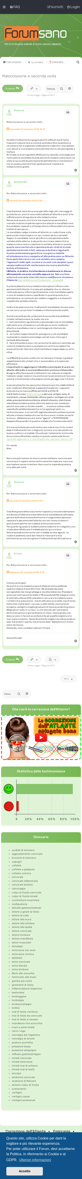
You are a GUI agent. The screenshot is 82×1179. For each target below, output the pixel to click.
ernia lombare (20, 969)
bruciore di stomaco (24, 857)
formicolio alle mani (24, 977)
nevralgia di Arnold (23, 1038)
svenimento (19, 1088)
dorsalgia (17, 946)
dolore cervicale (34, 394)
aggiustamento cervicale (27, 853)
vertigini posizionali (23, 1100)
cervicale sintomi (22, 884)
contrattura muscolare (25, 900)
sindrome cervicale (23, 1077)
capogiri (17, 861)
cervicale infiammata (25, 880)
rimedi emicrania (22, 1061)
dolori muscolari (21, 942)
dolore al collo (20, 915)
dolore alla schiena (23, 923)
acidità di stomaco (23, 850)
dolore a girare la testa (25, 911)
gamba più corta (22, 980)
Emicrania (61, 1131)
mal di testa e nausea (25, 1019)
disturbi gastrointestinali (26, 907)
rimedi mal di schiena (25, 1065)
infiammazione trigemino (27, 988)
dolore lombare (21, 934)
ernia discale (19, 965)
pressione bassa (21, 1046)
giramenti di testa (22, 984)
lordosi (16, 1007)
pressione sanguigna (24, 1050)
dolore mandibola (22, 938)
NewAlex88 (20, 182)
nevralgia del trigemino (26, 1034)
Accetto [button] (24, 1171)
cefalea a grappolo (23, 869)
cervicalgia (18, 888)
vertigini (17, 1092)
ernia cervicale (21, 961)
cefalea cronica (21, 873)
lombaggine (19, 996)
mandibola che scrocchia (27, 1023)
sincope (16, 1073)
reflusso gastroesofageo (26, 1054)
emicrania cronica (23, 954)
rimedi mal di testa (23, 1069)
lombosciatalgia (21, 1004)
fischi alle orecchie (23, 973)
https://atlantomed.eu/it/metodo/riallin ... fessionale (39, 280)
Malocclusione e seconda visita (29, 76)
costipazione (19, 904)
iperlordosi (18, 992)
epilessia (17, 957)
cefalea (16, 865)
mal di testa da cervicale (27, 1015)
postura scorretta (22, 1042)
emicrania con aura (23, 950)
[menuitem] (14, 7)
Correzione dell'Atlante (25, 1131)
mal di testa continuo (25, 1011)
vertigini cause (21, 1096)
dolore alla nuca (21, 919)
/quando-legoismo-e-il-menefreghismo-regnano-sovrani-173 (39, 439)
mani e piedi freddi (23, 1027)
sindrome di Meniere (24, 1080)
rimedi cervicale (21, 1058)
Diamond (19, 110)
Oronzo (18, 553)
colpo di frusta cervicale (26, 892)
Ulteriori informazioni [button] (35, 1160)
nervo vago (19, 1030)
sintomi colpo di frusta (25, 1084)
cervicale (17, 877)
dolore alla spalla (22, 927)
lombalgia (18, 1000)
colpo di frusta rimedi (25, 896)
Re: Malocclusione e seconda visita (26, 193)
